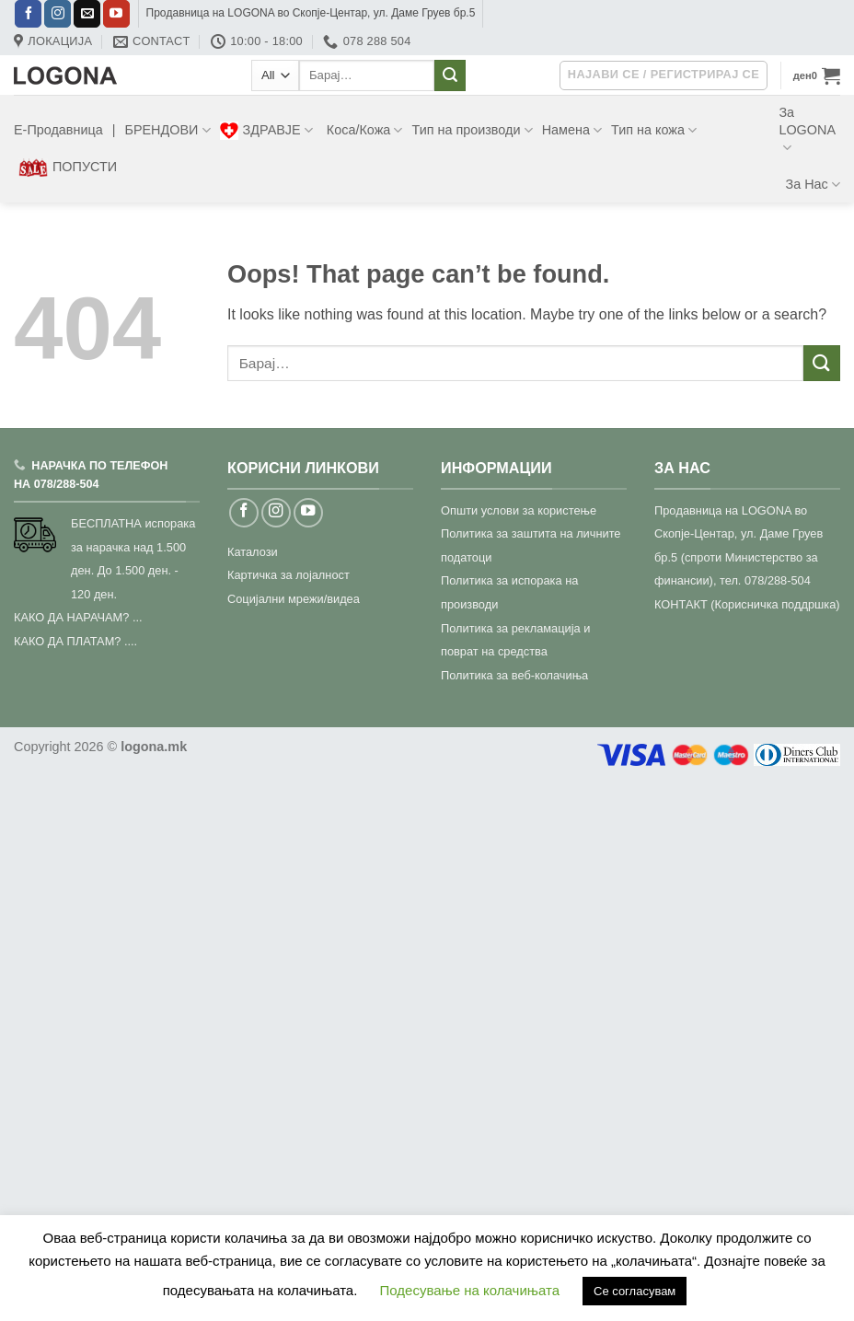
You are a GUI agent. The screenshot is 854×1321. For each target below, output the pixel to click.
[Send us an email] (87, 14)
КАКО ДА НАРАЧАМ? (71, 617)
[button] (816, 75)
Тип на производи (471, 130)
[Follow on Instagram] (57, 14)
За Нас (813, 184)
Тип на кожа (654, 130)
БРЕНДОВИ (167, 130)
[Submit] (450, 75)
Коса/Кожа (365, 130)
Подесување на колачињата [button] (470, 1290)
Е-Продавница (58, 129)
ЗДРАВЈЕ (266, 131)
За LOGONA (807, 130)
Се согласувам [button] (634, 1291)
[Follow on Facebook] (28, 14)
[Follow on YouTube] (116, 14)
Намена (572, 130)
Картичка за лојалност (288, 575)
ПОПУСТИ (67, 167)
